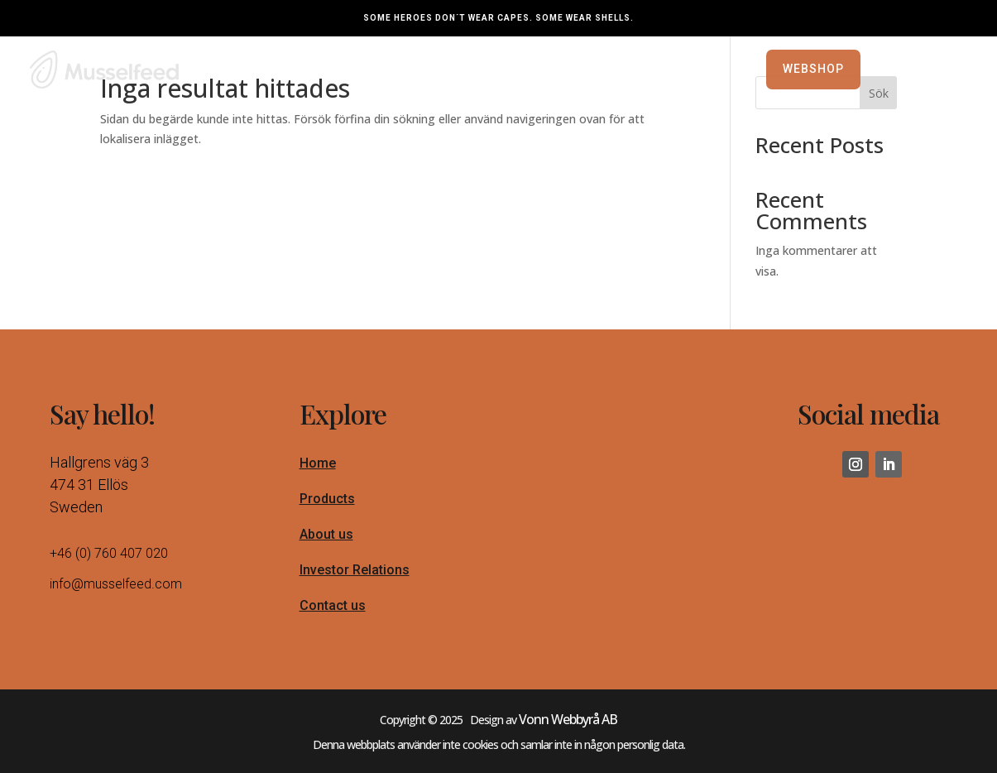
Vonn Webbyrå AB (568, 727)
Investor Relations (355, 578)
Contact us (333, 614)
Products (327, 507)
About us (326, 542)
